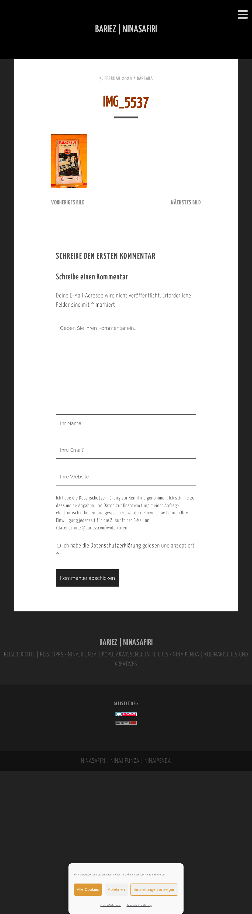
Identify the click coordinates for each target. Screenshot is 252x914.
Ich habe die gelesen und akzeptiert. (126, 550)
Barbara (145, 78)
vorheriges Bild (68, 203)
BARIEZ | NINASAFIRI (126, 642)
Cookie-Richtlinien (111, 905)
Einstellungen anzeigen (154, 889)
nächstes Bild (186, 203)
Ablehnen (116, 889)
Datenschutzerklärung (139, 905)
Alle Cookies (88, 889)
